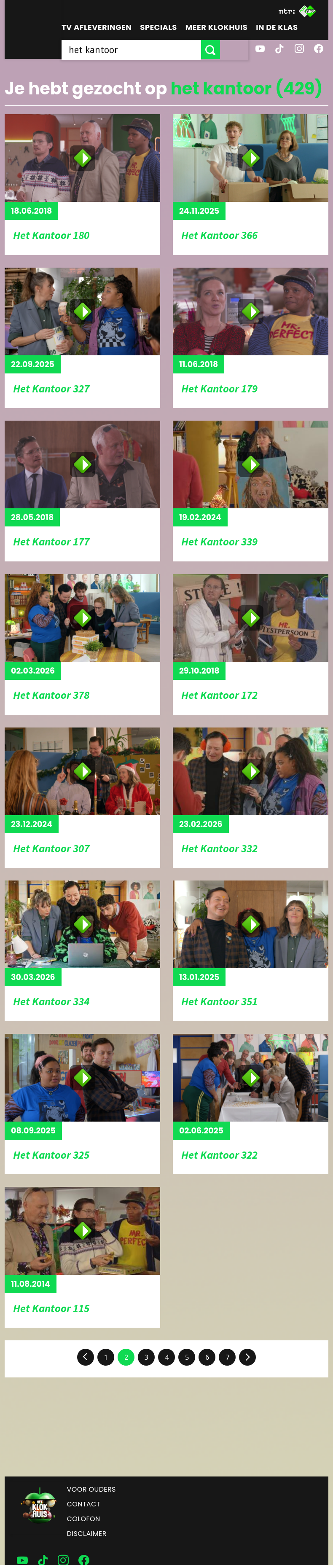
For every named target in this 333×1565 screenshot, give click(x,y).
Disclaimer (87, 1533)
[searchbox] (145, 49)
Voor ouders (91, 1489)
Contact (83, 1504)
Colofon (83, 1519)
